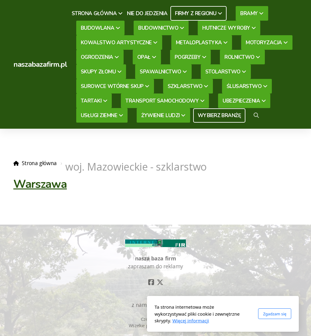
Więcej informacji (123, 320)
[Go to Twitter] (160, 282)
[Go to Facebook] (151, 282)
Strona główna (39, 163)
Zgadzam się (207, 314)
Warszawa (40, 184)
